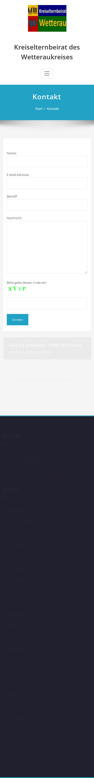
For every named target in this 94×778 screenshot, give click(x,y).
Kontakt (55, 108)
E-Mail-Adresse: (47, 180)
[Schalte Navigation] (47, 73)
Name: (47, 159)
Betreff (47, 202)
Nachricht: (47, 244)
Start (40, 108)
